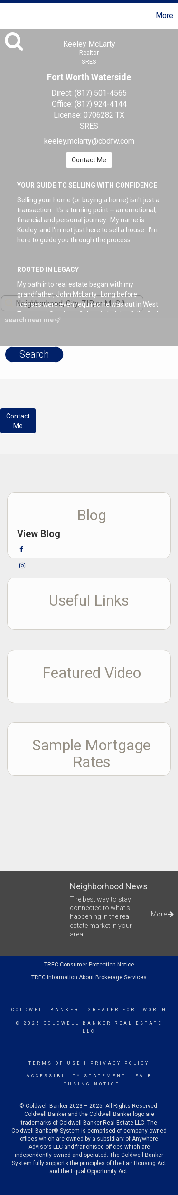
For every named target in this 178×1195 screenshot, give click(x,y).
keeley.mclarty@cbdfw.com (89, 141)
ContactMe (18, 420)
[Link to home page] (8, 16)
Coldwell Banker (45, 1009)
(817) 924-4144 (101, 104)
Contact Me (89, 160)
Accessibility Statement (76, 1076)
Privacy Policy (120, 1063)
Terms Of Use (54, 1063)
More (164, 15)
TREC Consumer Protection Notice (89, 964)
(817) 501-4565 (101, 93)
